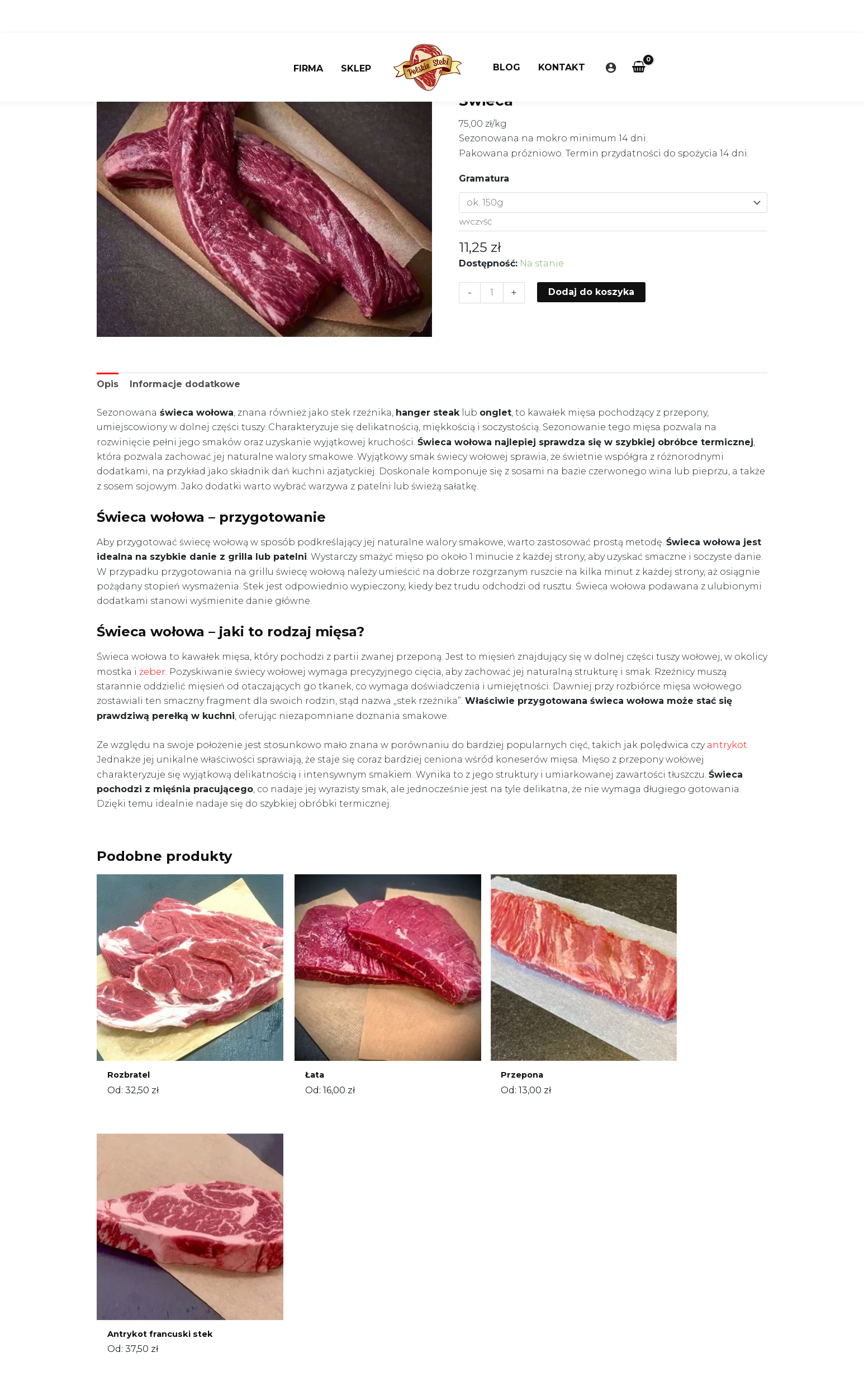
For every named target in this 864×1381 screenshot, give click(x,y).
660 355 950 (372, 1264)
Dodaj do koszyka (591, 292)
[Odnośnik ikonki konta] (610, 34)
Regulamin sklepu (373, 1309)
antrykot (727, 745)
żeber (152, 671)
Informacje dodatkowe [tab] (185, 384)
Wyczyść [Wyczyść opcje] (475, 222)
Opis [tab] (107, 384)
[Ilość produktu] (492, 292)
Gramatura (484, 178)
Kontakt (561, 34)
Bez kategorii (553, 76)
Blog (506, 34)
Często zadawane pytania (389, 1339)
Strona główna (489, 76)
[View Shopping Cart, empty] (639, 35)
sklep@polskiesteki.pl (381, 1278)
